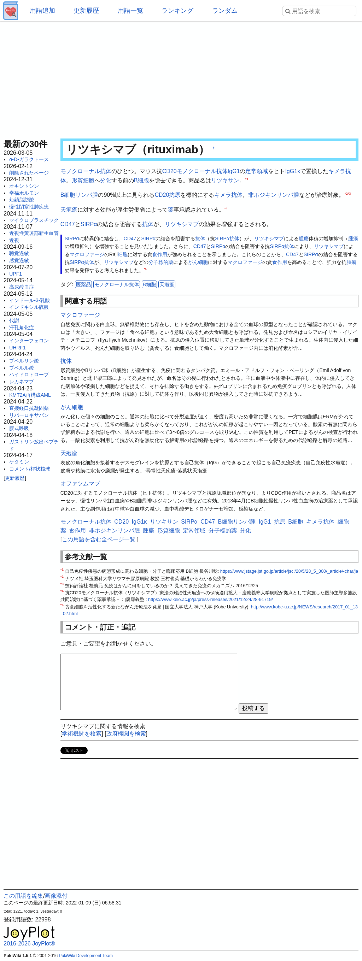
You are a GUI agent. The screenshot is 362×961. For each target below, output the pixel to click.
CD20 (169, 171)
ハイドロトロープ (29, 374)
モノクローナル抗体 (85, 171)
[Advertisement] (181, 77)
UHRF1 (17, 347)
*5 (145, 269)
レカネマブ (21, 381)
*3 (349, 193)
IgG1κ (292, 171)
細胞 (123, 254)
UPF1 (15, 274)
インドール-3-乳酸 (29, 300)
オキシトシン (24, 186)
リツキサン (225, 180)
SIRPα (89, 224)
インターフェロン (29, 340)
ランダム (225, 10)
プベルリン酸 (24, 361)
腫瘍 (304, 238)
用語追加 (42, 10)
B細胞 (141, 180)
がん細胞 (198, 262)
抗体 (147, 224)
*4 (226, 208)
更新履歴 (86, 10)
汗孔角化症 (21, 327)
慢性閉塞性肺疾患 (29, 207)
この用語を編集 (23, 896)
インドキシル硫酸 (29, 307)
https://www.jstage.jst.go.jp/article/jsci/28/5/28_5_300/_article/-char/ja (289, 571)
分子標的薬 (160, 262)
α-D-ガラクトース (29, 159)
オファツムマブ (80, 484)
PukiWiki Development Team (86, 955)
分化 (105, 180)
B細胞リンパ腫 (79, 195)
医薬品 (83, 284)
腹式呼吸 (19, 428)
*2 (346, 193)
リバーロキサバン (29, 415)
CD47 (67, 224)
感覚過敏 (19, 260)
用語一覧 (130, 10)
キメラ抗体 (228, 195)
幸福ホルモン (24, 193)
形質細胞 (83, 180)
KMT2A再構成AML (30, 395)
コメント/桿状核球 (29, 469)
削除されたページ (29, 173)
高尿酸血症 (21, 287)
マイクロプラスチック (34, 220)
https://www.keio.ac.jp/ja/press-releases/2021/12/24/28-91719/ (210, 599)
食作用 (159, 254)
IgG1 (234, 171)
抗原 (174, 195)
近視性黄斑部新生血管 (34, 233)
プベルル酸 (21, 368)
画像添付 (56, 896)
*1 (246, 179)
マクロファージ (87, 254)
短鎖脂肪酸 (21, 199)
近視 (14, 240)
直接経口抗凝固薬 (29, 408)
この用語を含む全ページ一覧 (98, 539)
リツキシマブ (182, 224)
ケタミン (19, 462)
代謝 (14, 320)
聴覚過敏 (19, 253)
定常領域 (256, 171)
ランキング (177, 10)
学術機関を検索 (81, 734)
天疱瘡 (68, 210)
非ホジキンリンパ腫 (273, 195)
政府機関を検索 (126, 734)
